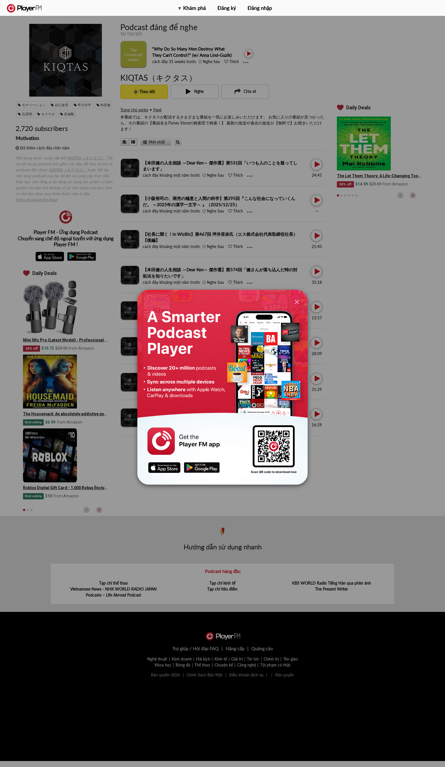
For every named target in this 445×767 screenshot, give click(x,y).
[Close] (297, 302)
